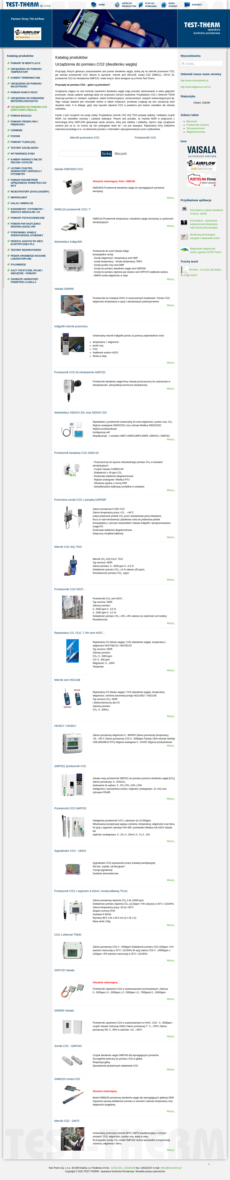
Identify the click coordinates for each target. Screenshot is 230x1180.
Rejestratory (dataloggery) (30, 191)
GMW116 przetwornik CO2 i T (72, 209)
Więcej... (171, 198)
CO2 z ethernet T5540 (67, 934)
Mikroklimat (19, 197)
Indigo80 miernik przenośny (71, 326)
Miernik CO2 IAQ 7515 (68, 546)
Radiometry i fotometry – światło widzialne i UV (28, 210)
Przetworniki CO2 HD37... (69, 589)
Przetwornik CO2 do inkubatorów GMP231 (80, 372)
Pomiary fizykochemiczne (28, 218)
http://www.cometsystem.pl (194, 80)
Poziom (15, 136)
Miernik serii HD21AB (67, 679)
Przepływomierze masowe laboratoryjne (28, 257)
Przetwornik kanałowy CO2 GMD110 (76, 452)
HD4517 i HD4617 (65, 725)
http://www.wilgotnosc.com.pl (195, 87)
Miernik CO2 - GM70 (66, 1120)
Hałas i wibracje (22, 203)
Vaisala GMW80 (64, 288)
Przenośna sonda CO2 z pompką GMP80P (80, 499)
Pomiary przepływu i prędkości (24, 123)
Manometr (191, 121)
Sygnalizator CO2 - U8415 (70, 850)
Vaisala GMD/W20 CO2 (68, 169)
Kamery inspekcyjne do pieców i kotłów (26, 161)
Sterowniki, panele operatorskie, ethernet (27, 234)
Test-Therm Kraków (28, 4)
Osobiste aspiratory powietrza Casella (24, 281)
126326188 (129, 1168)
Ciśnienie (16, 130)
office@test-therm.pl (171, 1168)
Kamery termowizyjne (25, 77)
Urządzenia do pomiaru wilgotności (26, 85)
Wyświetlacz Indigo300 (68, 241)
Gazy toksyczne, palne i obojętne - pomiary (26, 272)
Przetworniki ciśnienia (197, 125)
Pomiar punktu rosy (24, 92)
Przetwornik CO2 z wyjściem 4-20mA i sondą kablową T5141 (91, 891)
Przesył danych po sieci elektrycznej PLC (27, 243)
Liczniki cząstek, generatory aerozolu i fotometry (26, 171)
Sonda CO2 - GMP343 (68, 1045)
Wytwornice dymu (23, 153)
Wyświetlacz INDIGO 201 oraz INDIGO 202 (80, 412)
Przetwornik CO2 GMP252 (70, 808)
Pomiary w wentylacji (25, 63)
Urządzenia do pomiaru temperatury (26, 70)
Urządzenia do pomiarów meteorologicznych (27, 100)
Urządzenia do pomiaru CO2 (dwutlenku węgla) (29, 108)
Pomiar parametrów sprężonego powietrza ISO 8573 (29, 183)
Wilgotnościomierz (195, 132)
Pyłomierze (18, 264)
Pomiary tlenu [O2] (23, 142)
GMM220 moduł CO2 (67, 1079)
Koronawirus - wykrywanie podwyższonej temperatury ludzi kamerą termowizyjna (204, 224)
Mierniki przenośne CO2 (84, 137)
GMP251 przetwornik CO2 (70, 766)
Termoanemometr (195, 128)
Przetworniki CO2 (145, 137)
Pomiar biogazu (21, 115)
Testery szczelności (25, 148)
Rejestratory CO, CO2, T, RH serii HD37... (79, 632)
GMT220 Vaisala (64, 970)
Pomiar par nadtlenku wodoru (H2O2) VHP (26, 225)
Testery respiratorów (26, 250)
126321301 (117, 1168)
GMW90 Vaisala (64, 1010)
